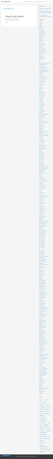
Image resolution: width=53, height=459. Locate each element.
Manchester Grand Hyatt (42, 216)
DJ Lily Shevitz (41, 108)
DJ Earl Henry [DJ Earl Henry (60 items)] (42, 405)
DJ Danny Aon (41, 98)
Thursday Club (41, 365)
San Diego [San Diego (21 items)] (47, 426)
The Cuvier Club (41, 351)
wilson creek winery (42, 391)
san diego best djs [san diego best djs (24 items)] (42, 428)
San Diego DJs (6, 1)
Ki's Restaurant (41, 182)
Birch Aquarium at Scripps (42, 50)
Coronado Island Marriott (42, 81)
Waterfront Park (41, 384)
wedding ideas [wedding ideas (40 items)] (42, 449)
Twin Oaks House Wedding (43, 372)
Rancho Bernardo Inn (42, 281)
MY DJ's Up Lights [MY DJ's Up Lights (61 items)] (42, 411)
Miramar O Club (41, 229)
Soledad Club (41, 334)
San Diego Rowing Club (42, 310)
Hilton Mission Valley (42, 165)
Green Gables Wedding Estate (43, 145)
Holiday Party (41, 172)
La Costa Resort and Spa (42, 185)
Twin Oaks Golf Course (42, 371)
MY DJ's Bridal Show (42, 237)
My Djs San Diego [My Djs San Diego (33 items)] (42, 415)
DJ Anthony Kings (41, 94)
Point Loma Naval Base (42, 274)
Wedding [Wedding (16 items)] (41, 438)
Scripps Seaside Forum (42, 320)
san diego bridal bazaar (42, 294)
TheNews (40, 364)
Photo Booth (40, 1)
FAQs (47, 1)
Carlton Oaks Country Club (43, 68)
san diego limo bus (41, 304)
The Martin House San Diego (43, 357)
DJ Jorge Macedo (41, 105)
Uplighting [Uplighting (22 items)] (48, 436)
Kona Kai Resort (41, 183)
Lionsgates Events (41, 210)
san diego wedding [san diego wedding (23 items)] (48, 430)
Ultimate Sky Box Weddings (43, 374)
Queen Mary (41, 277)
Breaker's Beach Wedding (42, 53)
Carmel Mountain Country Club (43, 70)
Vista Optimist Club (42, 382)
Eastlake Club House (42, 115)
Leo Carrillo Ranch (41, 202)
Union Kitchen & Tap (42, 375)
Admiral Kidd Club (41, 30)
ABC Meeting (41, 26)
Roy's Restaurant (41, 287)
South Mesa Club (41, 338)
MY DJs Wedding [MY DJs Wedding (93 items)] (42, 417)
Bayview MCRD (41, 47)
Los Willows (41, 213)
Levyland (40, 205)
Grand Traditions (41, 142)
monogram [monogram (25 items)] (41, 409)
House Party (41, 176)
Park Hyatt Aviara (41, 270)
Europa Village (41, 128)
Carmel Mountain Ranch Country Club (44, 71)
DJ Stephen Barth (41, 111)
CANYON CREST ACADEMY (43, 64)
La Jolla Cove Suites (42, 192)
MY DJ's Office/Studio (42, 243)
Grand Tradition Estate (42, 141)
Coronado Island (41, 80)
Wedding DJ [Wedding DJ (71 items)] (42, 440)
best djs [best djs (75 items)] (44, 401)
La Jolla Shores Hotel (42, 195)
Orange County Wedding (14, 16)
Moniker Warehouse (42, 232)
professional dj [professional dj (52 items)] (46, 424)
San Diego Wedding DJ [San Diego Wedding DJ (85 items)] (43, 432)
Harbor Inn (40, 151)
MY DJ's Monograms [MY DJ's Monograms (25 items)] (47, 409)
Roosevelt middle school (42, 286)
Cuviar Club (40, 87)
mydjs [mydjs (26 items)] (47, 411)
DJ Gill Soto (40, 101)
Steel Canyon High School (42, 340)
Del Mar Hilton (41, 91)
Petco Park (40, 273)
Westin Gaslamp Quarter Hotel (43, 388)
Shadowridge (41, 330)
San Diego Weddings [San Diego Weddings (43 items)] (43, 436)
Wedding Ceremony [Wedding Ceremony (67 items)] (46, 438)
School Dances (41, 317)
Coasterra (40, 74)
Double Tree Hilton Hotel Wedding (44, 114)
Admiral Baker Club (42, 27)
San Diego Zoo (41, 313)
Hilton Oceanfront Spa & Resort (43, 166)
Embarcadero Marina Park (42, 121)
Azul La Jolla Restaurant (42, 33)
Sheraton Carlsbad (41, 331)
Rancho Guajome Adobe (42, 283)
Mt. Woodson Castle (42, 236)
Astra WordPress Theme (33, 456)
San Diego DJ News (42, 300)
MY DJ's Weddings (14, 18)
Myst (40, 249)
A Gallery (40, 24)
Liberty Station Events (42, 209)
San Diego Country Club (42, 297)
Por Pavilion (41, 276)
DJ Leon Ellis (41, 107)
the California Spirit (42, 347)
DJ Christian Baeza (41, 97)
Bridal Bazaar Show (42, 57)
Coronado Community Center (43, 78)
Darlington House (41, 88)
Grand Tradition (41, 139)
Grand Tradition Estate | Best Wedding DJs (45, 16)
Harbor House (41, 149)
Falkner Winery (41, 132)
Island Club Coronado (42, 179)
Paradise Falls (41, 266)
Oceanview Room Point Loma (43, 259)
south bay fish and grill (42, 337)
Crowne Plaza (41, 85)
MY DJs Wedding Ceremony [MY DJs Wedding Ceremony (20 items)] (43, 419)
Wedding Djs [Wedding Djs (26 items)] (41, 444)
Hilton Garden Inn (41, 162)
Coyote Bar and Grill (42, 84)
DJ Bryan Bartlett (41, 95)
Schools (40, 318)
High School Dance (41, 159)
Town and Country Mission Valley (43, 368)
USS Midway (41, 378)
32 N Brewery (41, 23)
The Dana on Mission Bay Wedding (44, 354)
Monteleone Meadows (42, 233)
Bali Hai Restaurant (42, 43)
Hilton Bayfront (41, 161)
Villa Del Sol (41, 381)
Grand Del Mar (41, 138)
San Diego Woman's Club (42, 311)
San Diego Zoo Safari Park (43, 314)
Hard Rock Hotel (41, 152)
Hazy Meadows (41, 155)
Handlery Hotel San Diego (42, 148)
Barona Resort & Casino (42, 44)
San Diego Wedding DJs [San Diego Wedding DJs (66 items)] (43, 434)
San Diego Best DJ (25, 1)
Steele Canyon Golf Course (43, 341)
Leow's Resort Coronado (42, 203)
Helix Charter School (42, 156)
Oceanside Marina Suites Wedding (44, 256)
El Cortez (40, 118)
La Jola (40, 189)
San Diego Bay (41, 290)
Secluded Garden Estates (42, 327)
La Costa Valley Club (42, 186)
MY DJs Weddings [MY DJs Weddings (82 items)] (43, 421)
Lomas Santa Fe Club (42, 212)
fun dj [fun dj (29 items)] (47, 407)
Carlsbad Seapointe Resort (43, 67)
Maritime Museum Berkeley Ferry (43, 222)
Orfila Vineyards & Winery (42, 260)
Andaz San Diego (41, 31)
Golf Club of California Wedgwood (44, 135)
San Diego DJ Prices (42, 301)
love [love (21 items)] (50, 407)
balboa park (40, 37)
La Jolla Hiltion (41, 193)
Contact (30, 1)
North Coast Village (42, 250)
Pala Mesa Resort (41, 263)
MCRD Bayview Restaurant (43, 226)
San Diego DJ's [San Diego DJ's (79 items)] (42, 430)
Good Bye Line (10, 18)
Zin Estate (40, 394)
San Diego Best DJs (42, 291)
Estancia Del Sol (41, 124)
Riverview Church (41, 284)
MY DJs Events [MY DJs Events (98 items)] (46, 413)
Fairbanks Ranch (41, 129)
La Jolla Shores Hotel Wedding (43, 196)
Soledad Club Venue (42, 335)
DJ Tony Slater (41, 112)
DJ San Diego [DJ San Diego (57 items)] (48, 405)
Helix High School (41, 158)
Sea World (40, 324)
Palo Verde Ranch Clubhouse (43, 264)
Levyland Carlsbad (41, 206)
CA (39, 61)
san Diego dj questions (42, 303)
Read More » (7, 22)
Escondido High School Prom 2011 (44, 122)
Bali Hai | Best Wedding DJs (43, 15)
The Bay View (41, 345)
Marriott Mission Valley (42, 223)
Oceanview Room (41, 257)
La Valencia (40, 199)
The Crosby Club (41, 348)
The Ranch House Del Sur (42, 362)
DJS (33, 1)
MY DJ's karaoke (41, 239)
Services (36, 1)
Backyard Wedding (41, 34)
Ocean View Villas (41, 253)
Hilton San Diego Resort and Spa (43, 168)
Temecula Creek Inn (42, 344)
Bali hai (40, 41)
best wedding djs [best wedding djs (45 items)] (42, 403)
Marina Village (41, 219)
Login (50, 1)
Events (45, 1)
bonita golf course (41, 51)
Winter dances (41, 392)
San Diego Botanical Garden (43, 293)
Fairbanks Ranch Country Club (43, 131)
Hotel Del (40, 175)
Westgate (40, 385)
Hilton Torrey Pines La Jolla (43, 169)
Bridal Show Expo (41, 58)
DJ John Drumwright (42, 104)
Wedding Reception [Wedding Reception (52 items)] (43, 451)
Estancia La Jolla (41, 125)
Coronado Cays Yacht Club (43, 77)
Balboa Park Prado (41, 40)
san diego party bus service (43, 307)
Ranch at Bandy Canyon (42, 280)
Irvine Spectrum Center (42, 178)
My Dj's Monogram (41, 240)
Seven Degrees (41, 328)
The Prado (40, 361)
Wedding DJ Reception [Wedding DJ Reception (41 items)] (43, 442)
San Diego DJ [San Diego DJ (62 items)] (48, 428)
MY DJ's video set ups (42, 246)
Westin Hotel (41, 389)
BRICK (40, 54)
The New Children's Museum (43, 358)
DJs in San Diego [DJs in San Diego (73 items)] (42, 407)
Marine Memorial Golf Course (43, 220)
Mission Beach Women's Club (43, 230)
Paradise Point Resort (42, 267)
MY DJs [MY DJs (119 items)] (41, 413)
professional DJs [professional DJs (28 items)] (42, 426)
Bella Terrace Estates (42, 48)
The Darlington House (42, 355)
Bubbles (6, 18)
